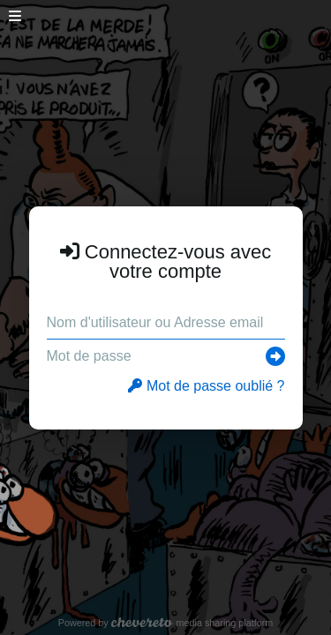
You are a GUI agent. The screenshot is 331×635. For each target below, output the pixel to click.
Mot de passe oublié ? (206, 385)
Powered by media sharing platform (166, 622)
